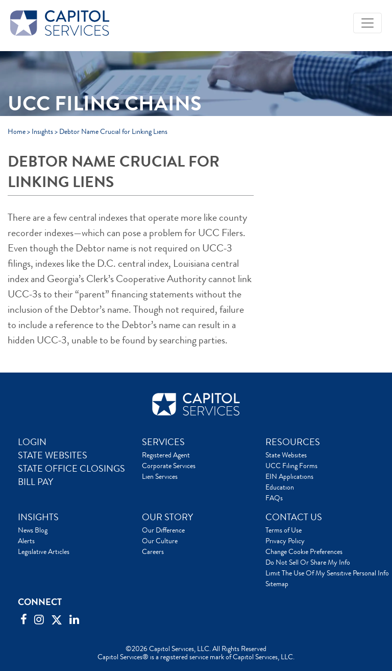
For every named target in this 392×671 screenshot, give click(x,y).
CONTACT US (293, 517)
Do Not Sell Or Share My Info (307, 562)
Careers (153, 551)
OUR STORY (167, 517)
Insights (42, 131)
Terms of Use (283, 530)
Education (279, 487)
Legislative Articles (43, 551)
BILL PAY (35, 482)
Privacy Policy (285, 541)
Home (17, 131)
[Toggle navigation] (367, 23)
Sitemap (276, 584)
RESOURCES (292, 442)
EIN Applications (289, 476)
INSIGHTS (38, 517)
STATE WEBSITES (52, 455)
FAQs (274, 498)
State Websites (286, 455)
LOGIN (32, 442)
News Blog (32, 530)
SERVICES (163, 442)
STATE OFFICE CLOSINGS (71, 468)
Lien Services (160, 476)
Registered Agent (166, 455)
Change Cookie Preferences (303, 551)
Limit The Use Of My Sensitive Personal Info (327, 573)
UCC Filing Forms (291, 465)
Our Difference (163, 530)
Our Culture (160, 541)
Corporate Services (168, 465)
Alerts (26, 541)
